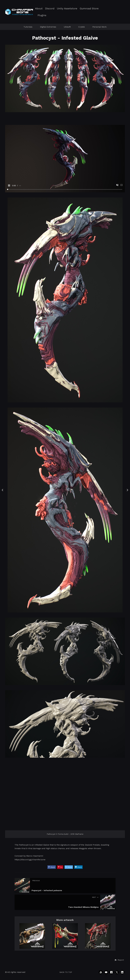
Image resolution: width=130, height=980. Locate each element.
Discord (49, 8)
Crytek (81, 27)
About (39, 8)
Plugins (42, 15)
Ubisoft (67, 27)
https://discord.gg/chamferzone (30, 859)
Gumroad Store (89, 8)
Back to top (66, 972)
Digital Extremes (48, 27)
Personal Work (99, 27)
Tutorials (28, 27)
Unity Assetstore (67, 8)
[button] (119, 960)
